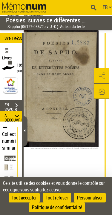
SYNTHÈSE (13, 38)
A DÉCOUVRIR (13, 116)
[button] (101, 76)
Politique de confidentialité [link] (57, 207)
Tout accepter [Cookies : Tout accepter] (24, 197)
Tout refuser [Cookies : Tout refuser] (57, 197)
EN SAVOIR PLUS (13, 106)
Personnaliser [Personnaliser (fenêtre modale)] (90, 197)
